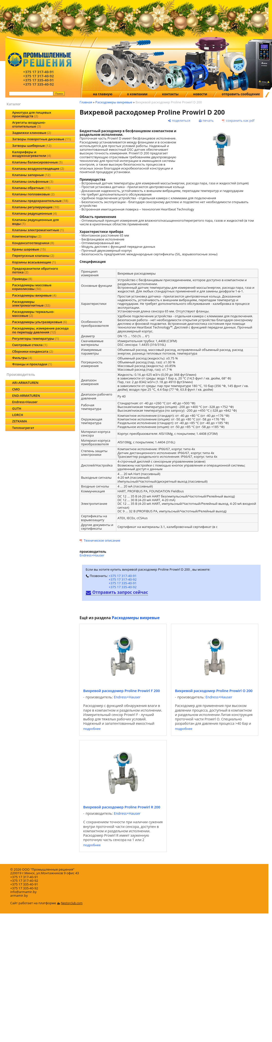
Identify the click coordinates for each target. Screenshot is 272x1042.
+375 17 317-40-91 (123, 576)
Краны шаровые (29, 249)
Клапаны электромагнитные (38, 230)
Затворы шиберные (31, 145)
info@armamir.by (23, 892)
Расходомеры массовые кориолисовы (31, 287)
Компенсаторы (26, 236)
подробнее (91, 729)
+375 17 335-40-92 (123, 587)
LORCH (17, 415)
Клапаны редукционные (34, 213)
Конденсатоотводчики (33, 243)
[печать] (206, 120)
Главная (86, 102)
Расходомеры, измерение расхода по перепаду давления (40, 330)
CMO (16, 389)
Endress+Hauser (24, 402)
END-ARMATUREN (26, 395)
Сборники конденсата (32, 351)
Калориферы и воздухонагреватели (31, 154)
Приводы (22, 279)
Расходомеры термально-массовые (33, 313)
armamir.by (19, 895)
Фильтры (22, 358)
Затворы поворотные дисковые (41, 139)
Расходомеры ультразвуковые (39, 322)
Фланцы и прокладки (32, 364)
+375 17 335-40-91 (123, 583)
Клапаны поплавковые (33, 194)
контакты (170, 94)
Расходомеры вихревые (34, 295)
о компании (137, 94)
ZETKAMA (19, 421)
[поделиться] (179, 120)
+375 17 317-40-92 (123, 579)
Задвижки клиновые (31, 132)
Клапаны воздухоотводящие (38, 168)
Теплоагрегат (23, 428)
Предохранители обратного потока (35, 270)
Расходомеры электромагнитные (31, 303)
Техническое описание (102, 540)
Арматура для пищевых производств (31, 114)
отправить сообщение (241, 94)
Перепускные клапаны (33, 255)
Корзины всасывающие (34, 262)
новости (200, 94)
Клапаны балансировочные (37, 162)
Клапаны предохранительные (40, 200)
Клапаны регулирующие (35, 207)
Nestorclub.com (71, 903)
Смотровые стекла (29, 345)
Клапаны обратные (31, 188)
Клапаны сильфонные (32, 181)
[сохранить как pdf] (238, 120)
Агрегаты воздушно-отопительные (29, 124)
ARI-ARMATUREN (25, 382)
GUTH (16, 408)
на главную (102, 94)
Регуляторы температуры (35, 338)
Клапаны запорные (31, 175)
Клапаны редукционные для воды (35, 222)
